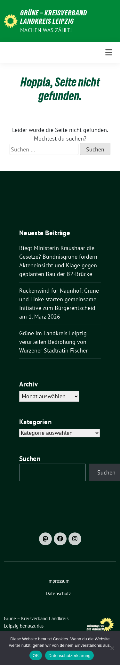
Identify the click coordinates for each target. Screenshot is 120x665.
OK (36, 655)
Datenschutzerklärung (69, 655)
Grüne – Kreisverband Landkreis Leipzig (53, 17)
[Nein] (112, 648)
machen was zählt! (46, 30)
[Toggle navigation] (108, 52)
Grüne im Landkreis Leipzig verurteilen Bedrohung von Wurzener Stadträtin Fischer (53, 341)
